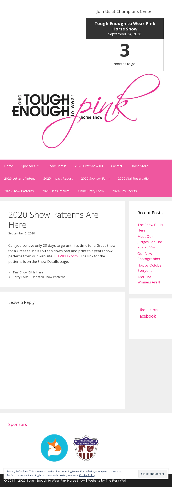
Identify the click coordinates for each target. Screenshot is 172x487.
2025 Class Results (56, 191)
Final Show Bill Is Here (28, 272)
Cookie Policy (87, 475)
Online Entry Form (91, 191)
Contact (116, 166)
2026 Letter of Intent (19, 178)
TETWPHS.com (65, 256)
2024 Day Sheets (124, 191)
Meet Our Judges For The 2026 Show (149, 241)
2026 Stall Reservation (134, 178)
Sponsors (32, 166)
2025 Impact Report (58, 178)
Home (8, 166)
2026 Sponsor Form (95, 178)
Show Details (57, 166)
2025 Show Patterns (19, 191)
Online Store (139, 166)
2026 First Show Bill (89, 166)
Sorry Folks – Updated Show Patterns (39, 277)
